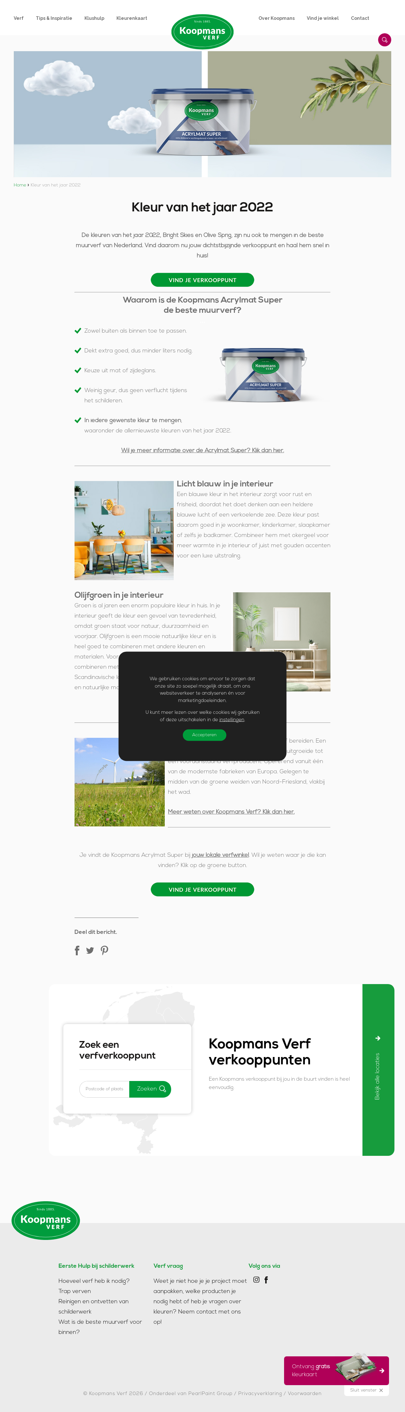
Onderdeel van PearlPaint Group (191, 1394)
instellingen (231, 719)
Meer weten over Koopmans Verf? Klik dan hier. (231, 812)
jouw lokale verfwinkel (220, 855)
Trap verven (75, 1292)
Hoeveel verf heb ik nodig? (94, 1281)
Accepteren (204, 734)
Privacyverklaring (260, 1394)
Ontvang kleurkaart (334, 1369)
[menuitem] (25, 18)
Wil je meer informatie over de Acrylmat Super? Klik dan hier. (202, 451)
